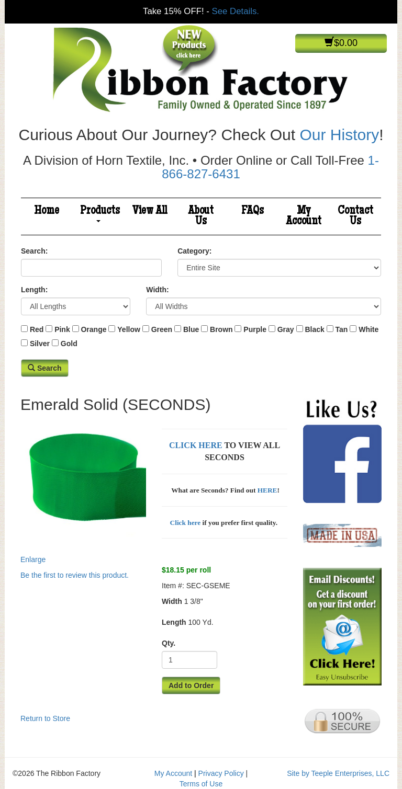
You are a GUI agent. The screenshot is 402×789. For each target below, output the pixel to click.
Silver (40, 343)
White (368, 329)
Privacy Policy (221, 773)
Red (36, 329)
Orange (93, 329)
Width (172, 601)
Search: (34, 251)
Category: (194, 251)
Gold (69, 343)
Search (45, 368)
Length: (34, 289)
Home (46, 211)
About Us (201, 216)
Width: (157, 289)
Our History (339, 134)
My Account (303, 216)
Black (314, 329)
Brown (221, 329)
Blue (191, 329)
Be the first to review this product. (74, 575)
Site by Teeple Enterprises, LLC (338, 773)
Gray (285, 329)
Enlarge (83, 491)
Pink (62, 329)
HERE (267, 490)
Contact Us (355, 216)
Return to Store (45, 718)
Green (161, 329)
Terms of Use (201, 784)
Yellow (128, 329)
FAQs (252, 211)
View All (149, 211)
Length (174, 622)
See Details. (235, 11)
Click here (185, 523)
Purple (254, 329)
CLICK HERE (195, 445)
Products (100, 213)
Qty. (168, 643)
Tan (342, 329)
